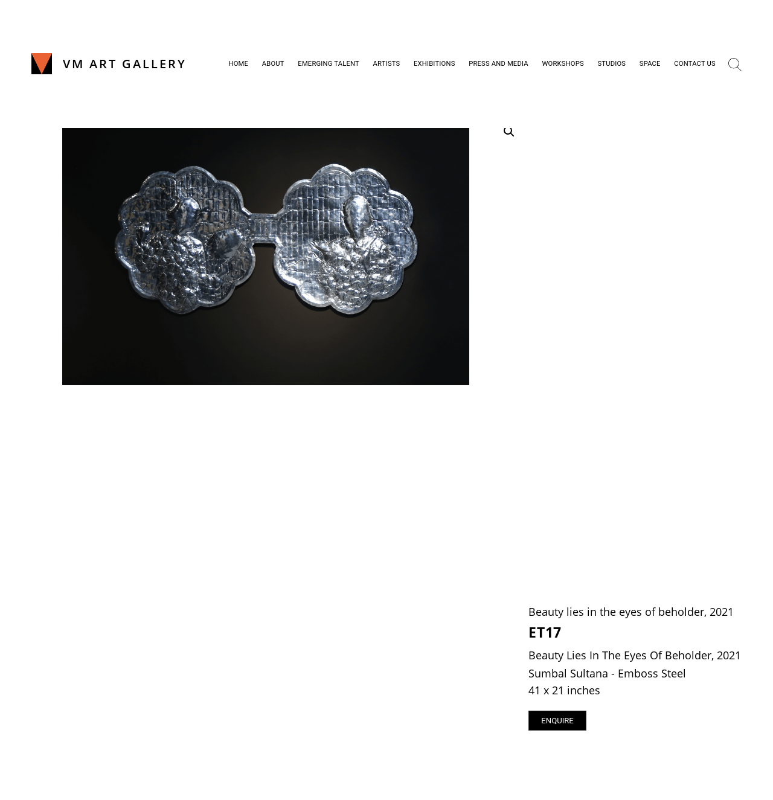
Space (650, 64)
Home (239, 64)
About (273, 64)
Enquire (557, 720)
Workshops (562, 64)
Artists (386, 64)
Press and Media (498, 64)
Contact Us (695, 64)
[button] (509, 131)
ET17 (545, 632)
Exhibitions (434, 64)
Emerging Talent (328, 64)
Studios (611, 64)
